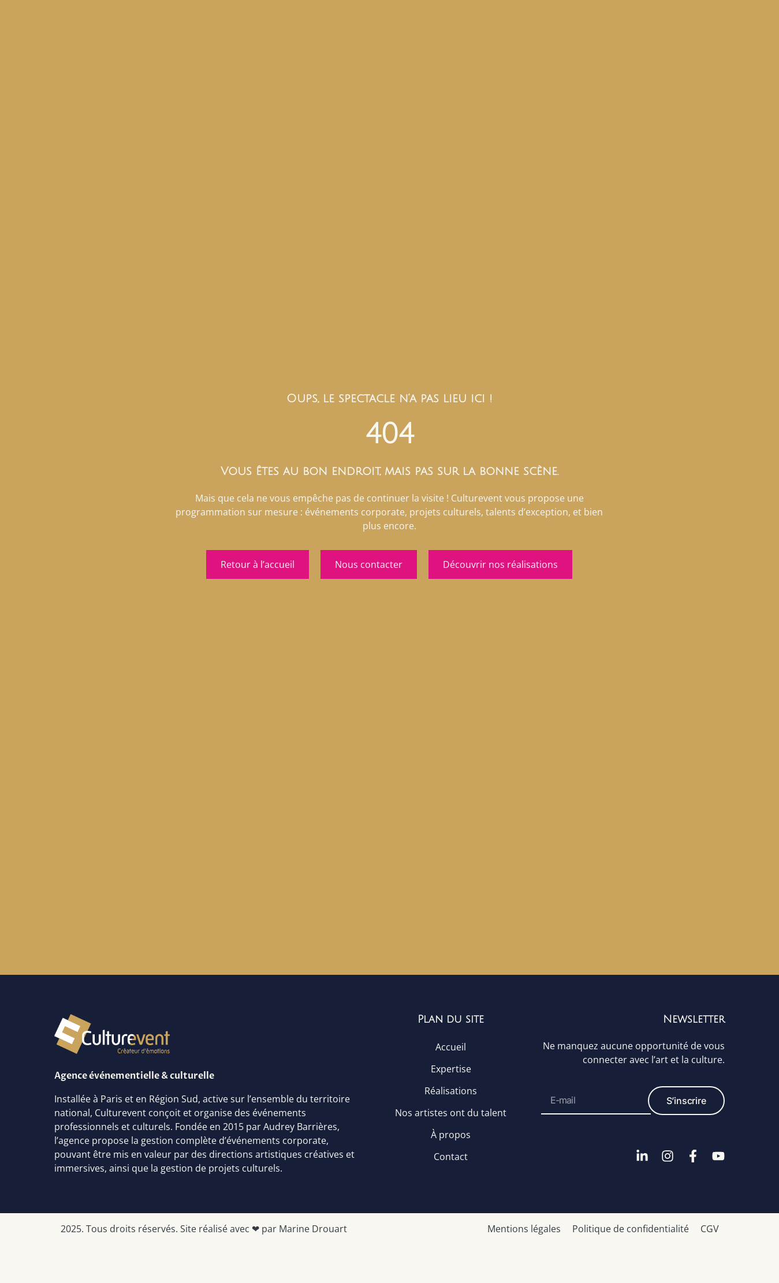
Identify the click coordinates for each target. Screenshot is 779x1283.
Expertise (451, 1068)
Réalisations (450, 1090)
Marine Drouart (313, 1228)
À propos (451, 1134)
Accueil (450, 1046)
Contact (451, 1156)
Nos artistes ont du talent (450, 1112)
